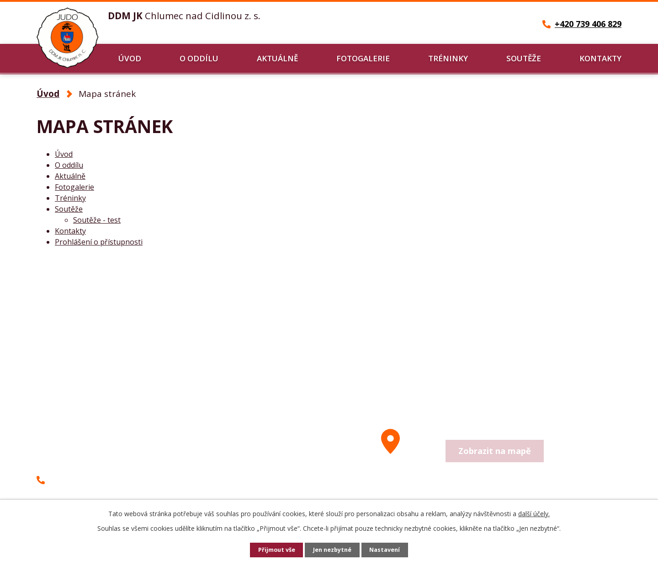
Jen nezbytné (333, 550)
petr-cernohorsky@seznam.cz (106, 496)
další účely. (534, 513)
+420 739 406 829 (81, 480)
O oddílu (199, 58)
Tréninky (448, 58)
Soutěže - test (97, 220)
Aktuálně (277, 58)
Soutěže (523, 58)
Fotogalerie (363, 58)
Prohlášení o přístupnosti (99, 242)
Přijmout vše (274, 550)
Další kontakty (244, 488)
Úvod (129, 58)
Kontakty (600, 58)
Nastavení (388, 550)
